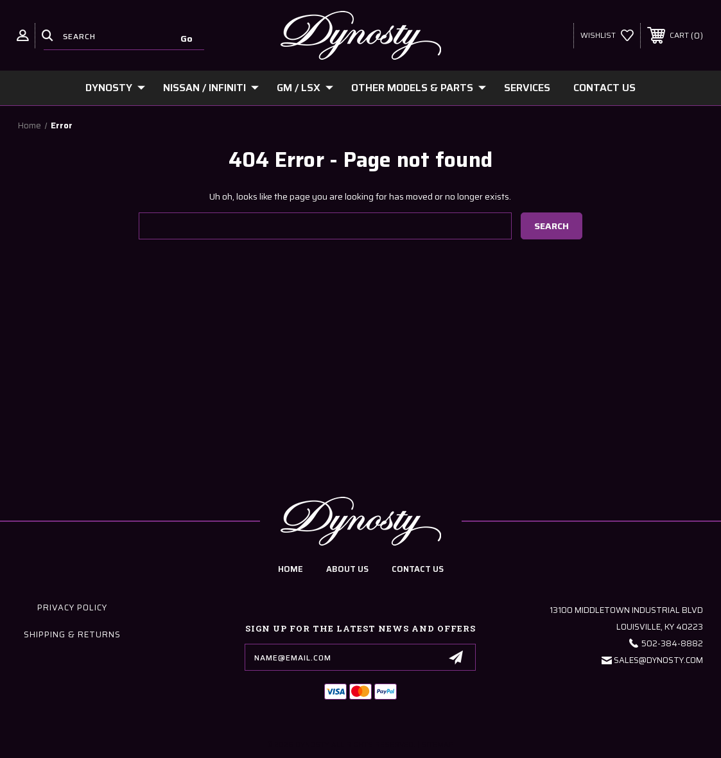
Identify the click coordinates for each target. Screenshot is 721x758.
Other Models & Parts (418, 88)
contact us (418, 569)
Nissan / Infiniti (211, 88)
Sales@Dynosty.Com (658, 660)
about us (347, 569)
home (290, 569)
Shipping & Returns (72, 634)
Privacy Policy (72, 607)
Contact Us (604, 88)
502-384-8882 (672, 643)
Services (527, 88)
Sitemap (437, 744)
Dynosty (115, 88)
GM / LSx (305, 88)
